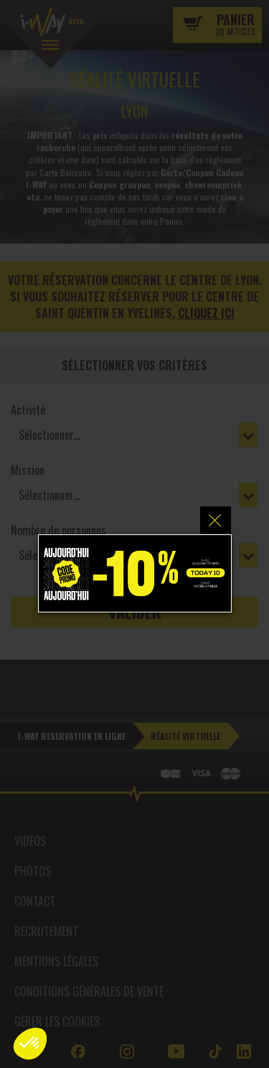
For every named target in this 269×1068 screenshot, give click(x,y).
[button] (30, 1043)
